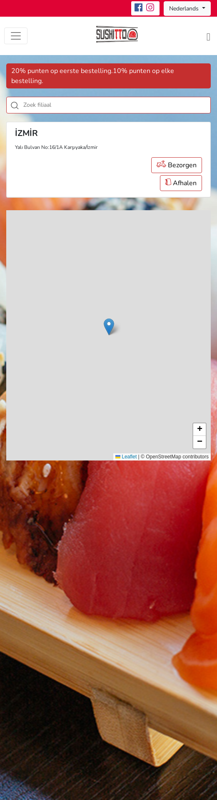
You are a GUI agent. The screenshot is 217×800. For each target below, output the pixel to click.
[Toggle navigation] (15, 36)
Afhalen (181, 183)
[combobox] (108, 105)
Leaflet (126, 457)
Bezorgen (177, 165)
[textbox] (117, 105)
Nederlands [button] (184, 9)
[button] (109, 326)
